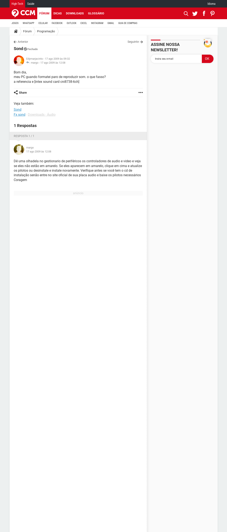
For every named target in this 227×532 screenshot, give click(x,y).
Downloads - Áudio (42, 115)
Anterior (23, 41)
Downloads (75, 13)
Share (23, 92)
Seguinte (133, 41)
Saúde (30, 3)
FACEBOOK (57, 23)
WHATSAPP (28, 23)
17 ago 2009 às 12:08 (52, 62)
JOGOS (15, 23)
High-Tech (17, 3)
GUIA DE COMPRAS (127, 23)
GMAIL (111, 23)
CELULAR (43, 23)
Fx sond (19, 115)
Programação (46, 31)
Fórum (44, 13)
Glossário (96, 13)
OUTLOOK (71, 23)
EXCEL (84, 23)
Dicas (57, 13)
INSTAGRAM (97, 23)
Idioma (212, 3)
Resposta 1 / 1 (24, 136)
